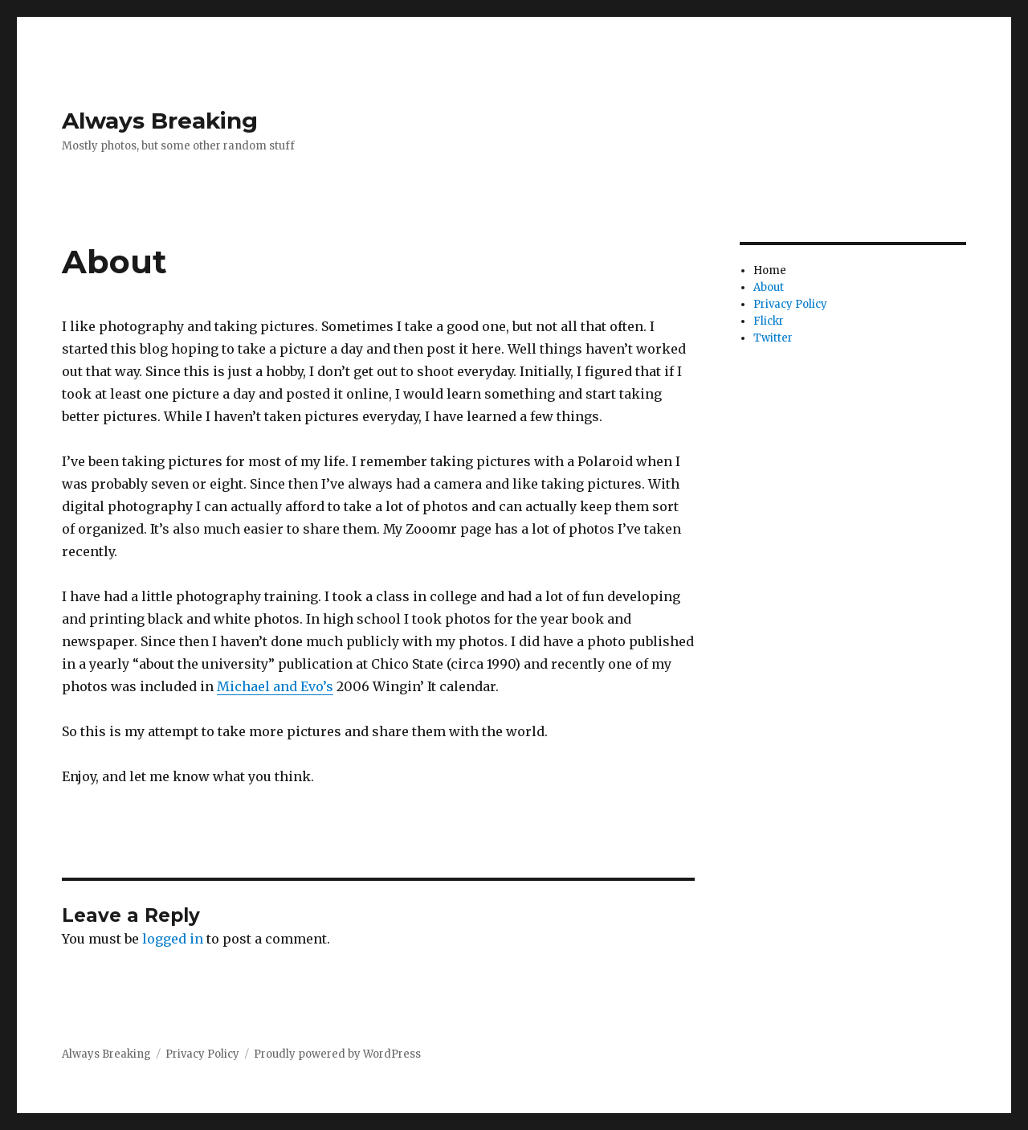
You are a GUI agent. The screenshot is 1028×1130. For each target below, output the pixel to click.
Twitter (773, 338)
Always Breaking (160, 120)
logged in (172, 939)
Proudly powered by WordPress (337, 1054)
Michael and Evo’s (275, 686)
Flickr (768, 321)
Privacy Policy (790, 304)
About (768, 287)
